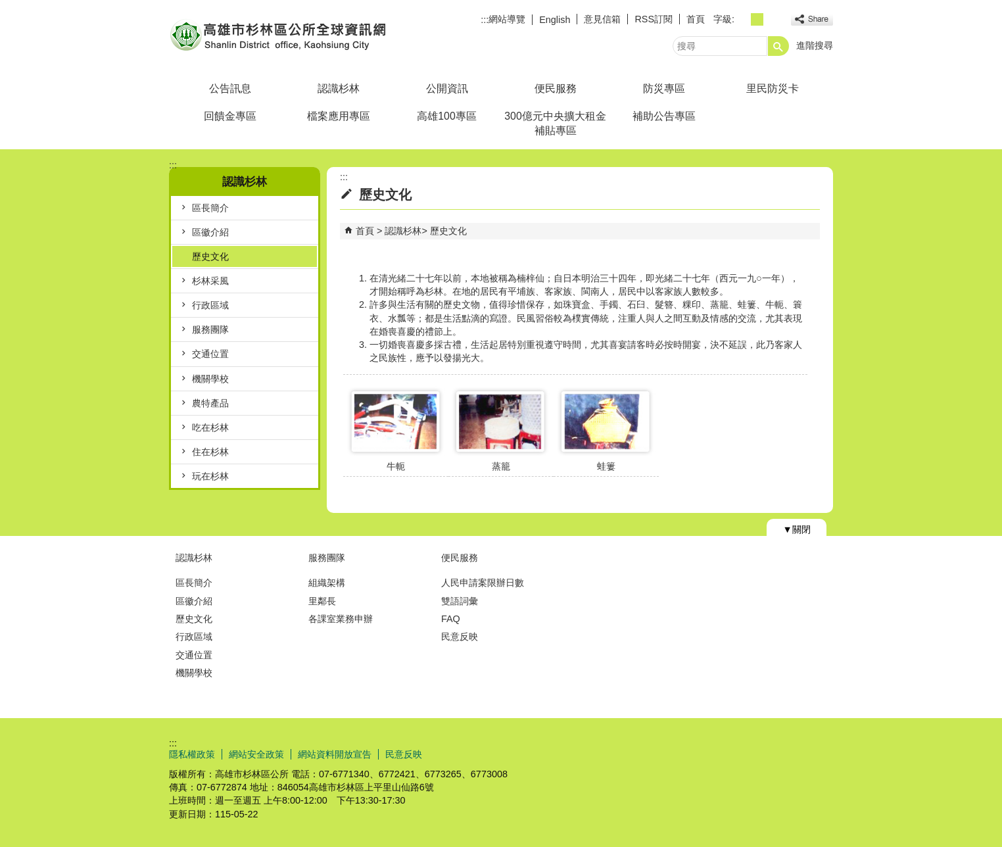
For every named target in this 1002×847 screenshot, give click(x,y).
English (554, 19)
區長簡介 (210, 208)
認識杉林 (339, 88)
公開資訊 (447, 88)
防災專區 (664, 88)
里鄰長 (322, 601)
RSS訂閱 (653, 19)
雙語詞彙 (459, 601)
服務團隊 (210, 329)
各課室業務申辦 (340, 619)
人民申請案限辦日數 (482, 582)
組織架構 (326, 582)
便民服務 (556, 88)
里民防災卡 (772, 88)
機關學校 (210, 379)
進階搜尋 (814, 45)
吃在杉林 (210, 427)
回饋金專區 (230, 116)
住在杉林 (210, 452)
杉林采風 (210, 281)
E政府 (720, 752)
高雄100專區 (446, 116)
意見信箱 (602, 19)
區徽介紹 (210, 232)
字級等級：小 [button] (742, 19)
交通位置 (210, 354)
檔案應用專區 (338, 116)
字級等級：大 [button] (771, 19)
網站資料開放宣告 (334, 754)
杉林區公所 (280, 35)
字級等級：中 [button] (757, 19)
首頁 (695, 19)
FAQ (450, 619)
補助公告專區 (664, 116)
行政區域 (210, 305)
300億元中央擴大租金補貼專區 (555, 123)
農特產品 (210, 403)
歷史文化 (210, 256)
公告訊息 (230, 88)
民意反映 (459, 636)
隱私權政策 (192, 754)
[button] (778, 46)
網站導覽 (507, 19)
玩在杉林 (210, 476)
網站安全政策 (256, 754)
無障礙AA (785, 753)
